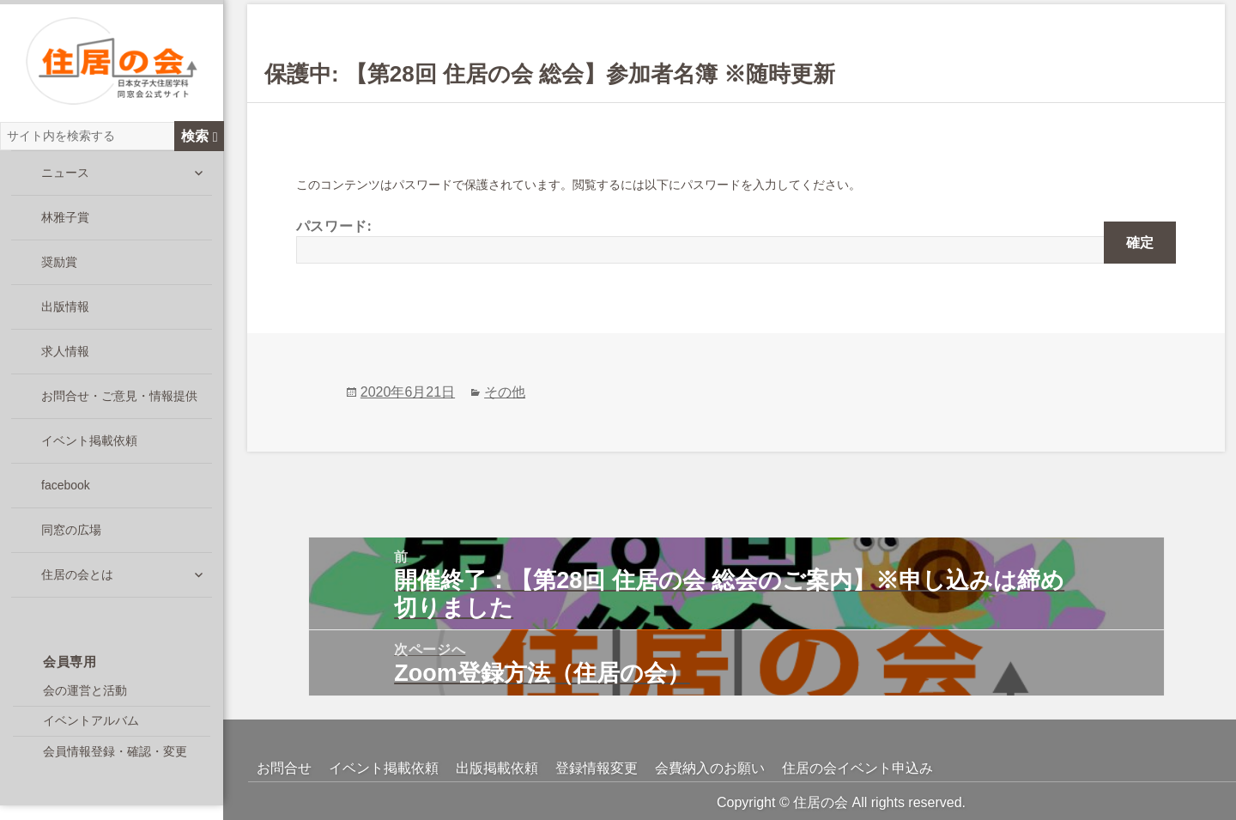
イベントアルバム (91, 731)
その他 (504, 392)
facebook (65, 495)
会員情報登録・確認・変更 (115, 761)
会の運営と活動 (85, 701)
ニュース (65, 183)
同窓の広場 (71, 540)
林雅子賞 (65, 227)
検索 (199, 146)
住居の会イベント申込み (857, 768)
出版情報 (65, 317)
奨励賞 (59, 272)
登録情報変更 (596, 768)
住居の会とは (77, 585)
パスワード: (736, 240)
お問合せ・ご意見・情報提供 (119, 406)
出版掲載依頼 (497, 768)
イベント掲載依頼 (89, 451)
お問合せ (284, 768)
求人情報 (65, 361)
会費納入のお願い (710, 768)
